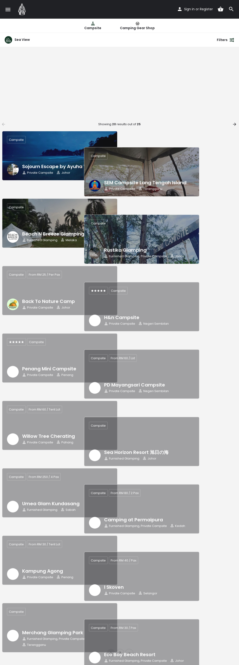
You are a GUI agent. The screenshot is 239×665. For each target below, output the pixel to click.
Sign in (189, 9)
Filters (225, 39)
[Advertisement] (119, 82)
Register (206, 9)
